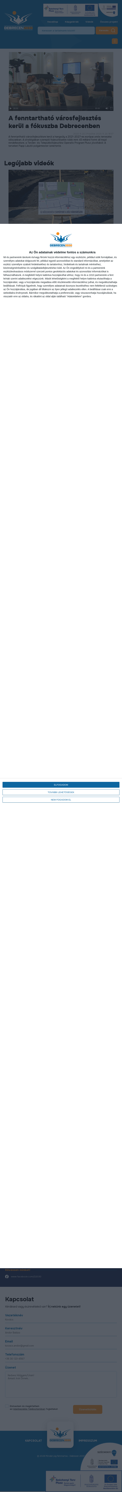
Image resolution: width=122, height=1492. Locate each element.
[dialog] (61, 746)
